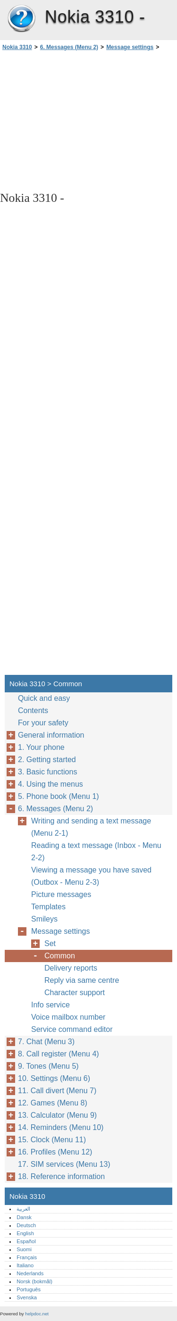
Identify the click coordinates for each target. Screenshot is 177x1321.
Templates (48, 907)
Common (59, 956)
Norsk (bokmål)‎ (34, 1281)
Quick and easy (44, 698)
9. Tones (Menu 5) (48, 1066)
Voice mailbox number (68, 1017)
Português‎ (29, 1289)
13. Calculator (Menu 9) (57, 1115)
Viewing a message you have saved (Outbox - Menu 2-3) (91, 876)
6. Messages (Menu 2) (69, 47)
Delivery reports (70, 968)
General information (51, 735)
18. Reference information (61, 1176)
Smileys (44, 919)
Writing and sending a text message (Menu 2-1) (91, 827)
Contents (33, 710)
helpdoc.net (37, 1313)
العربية (23, 1209)
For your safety (43, 723)
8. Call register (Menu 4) (58, 1054)
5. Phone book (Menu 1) (58, 796)
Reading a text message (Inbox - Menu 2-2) (96, 851)
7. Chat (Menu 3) (46, 1042)
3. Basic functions (47, 772)
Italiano (25, 1265)
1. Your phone (41, 747)
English (25, 1233)
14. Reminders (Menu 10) (60, 1127)
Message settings (129, 47)
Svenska (27, 1297)
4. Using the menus (50, 784)
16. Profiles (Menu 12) (55, 1152)
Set (50, 943)
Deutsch (26, 1225)
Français (27, 1257)
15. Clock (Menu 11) (52, 1140)
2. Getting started (47, 760)
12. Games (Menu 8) (52, 1103)
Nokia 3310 (21, 19)
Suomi (24, 1249)
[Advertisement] (88, 120)
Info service (50, 1005)
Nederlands (30, 1273)
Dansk (24, 1217)
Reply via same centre (81, 980)
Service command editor (72, 1029)
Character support (74, 993)
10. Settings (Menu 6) (54, 1078)
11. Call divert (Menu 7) (57, 1091)
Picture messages (61, 894)
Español (26, 1241)
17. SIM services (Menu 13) (64, 1164)
